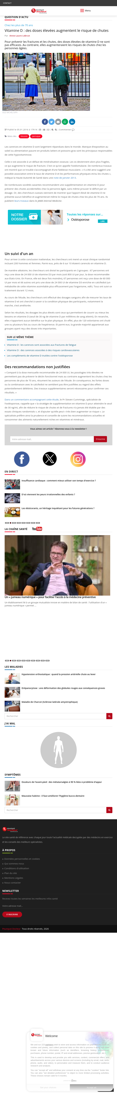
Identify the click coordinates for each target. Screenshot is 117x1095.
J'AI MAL (10, 723)
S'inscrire (100, 439)
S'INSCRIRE (12, 914)
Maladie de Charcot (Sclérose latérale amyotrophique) (50, 701)
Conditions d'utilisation (16, 868)
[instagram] (82, 459)
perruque (36, 136)
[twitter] (54, 458)
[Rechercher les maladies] (109, 716)
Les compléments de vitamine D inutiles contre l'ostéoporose (40, 355)
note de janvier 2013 (65, 177)
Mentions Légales (13, 877)
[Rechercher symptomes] (109, 810)
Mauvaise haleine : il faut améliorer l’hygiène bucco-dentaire (53, 795)
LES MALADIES (14, 666)
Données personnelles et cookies (22, 858)
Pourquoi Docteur (11, 928)
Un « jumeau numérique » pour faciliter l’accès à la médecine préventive (50, 597)
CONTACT (7, 3)
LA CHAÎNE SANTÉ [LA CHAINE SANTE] (16, 529)
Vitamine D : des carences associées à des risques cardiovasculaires (43, 350)
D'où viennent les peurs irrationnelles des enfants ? (48, 494)
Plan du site (10, 873)
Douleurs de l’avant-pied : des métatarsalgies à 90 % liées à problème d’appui (62, 782)
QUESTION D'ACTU (16, 17)
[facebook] (26, 459)
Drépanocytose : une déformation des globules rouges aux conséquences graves (63, 688)
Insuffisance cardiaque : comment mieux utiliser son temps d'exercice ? (59, 480)
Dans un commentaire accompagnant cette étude (32, 399)
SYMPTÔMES (13, 774)
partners (49, 1045)
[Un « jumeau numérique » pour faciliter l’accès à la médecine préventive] (58, 565)
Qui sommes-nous (14, 863)
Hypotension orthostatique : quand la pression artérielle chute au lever (59, 674)
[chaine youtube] (37, 530)
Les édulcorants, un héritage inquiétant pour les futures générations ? (58, 508)
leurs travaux (21, 200)
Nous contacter (12, 882)
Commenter (67, 129)
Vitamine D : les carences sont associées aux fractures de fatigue (41, 344)
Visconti (24, 136)
